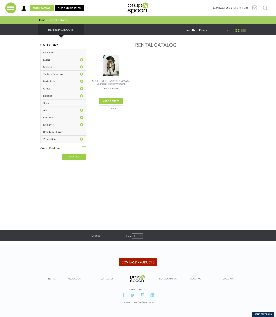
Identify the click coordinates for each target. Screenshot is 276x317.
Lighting (63, 96)
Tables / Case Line (63, 74)
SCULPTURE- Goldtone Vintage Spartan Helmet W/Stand (111, 82)
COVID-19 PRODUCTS (138, 262)
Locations (229, 278)
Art (63, 110)
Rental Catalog (42, 8)
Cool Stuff (49, 52)
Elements (63, 124)
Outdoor (63, 117)
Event (63, 59)
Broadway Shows (52, 131)
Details (111, 108)
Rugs (46, 102)
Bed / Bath (63, 81)
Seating (63, 67)
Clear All (74, 157)
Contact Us (107, 278)
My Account (75, 278)
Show (128, 236)
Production (63, 139)
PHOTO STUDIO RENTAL (69, 8)
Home (41, 19)
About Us (195, 278)
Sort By (190, 29)
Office (63, 88)
